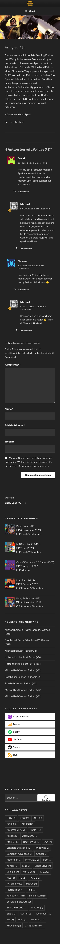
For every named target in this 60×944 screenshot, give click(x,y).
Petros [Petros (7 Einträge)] (31, 883)
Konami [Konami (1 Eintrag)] (12, 865)
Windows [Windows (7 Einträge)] (37, 919)
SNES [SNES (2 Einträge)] (11, 913)
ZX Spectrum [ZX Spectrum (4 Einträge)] (34, 925)
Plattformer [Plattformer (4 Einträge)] (15, 889)
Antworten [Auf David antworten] (23, 191)
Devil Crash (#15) (25, 526)
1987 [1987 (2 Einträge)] (11, 818)
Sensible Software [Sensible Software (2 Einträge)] (19, 901)
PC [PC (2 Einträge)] (22, 877)
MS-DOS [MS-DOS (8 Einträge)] (29, 871)
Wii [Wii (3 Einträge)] (10, 919)
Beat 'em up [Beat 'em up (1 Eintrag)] (31, 841)
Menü (30, 11)
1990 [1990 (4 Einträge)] (24, 818)
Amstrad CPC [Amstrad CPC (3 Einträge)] (16, 830)
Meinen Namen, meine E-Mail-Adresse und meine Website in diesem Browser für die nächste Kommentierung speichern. (28, 462)
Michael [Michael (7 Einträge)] (13, 871)
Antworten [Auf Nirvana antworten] (23, 289)
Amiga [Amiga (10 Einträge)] (27, 823)
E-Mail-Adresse (15, 425)
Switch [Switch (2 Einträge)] (25, 913)
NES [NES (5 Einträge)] (11, 877)
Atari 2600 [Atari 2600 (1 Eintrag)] (29, 835)
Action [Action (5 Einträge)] (12, 823)
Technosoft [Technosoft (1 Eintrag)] (43, 913)
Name (9, 409)
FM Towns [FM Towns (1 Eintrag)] (42, 847)
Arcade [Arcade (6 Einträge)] (12, 835)
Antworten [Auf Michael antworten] (26, 248)
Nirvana (22, 261)
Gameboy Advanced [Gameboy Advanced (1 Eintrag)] (19, 853)
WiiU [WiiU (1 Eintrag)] (22, 919)
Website (10, 441)
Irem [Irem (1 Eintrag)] (47, 859)
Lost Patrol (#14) (25, 580)
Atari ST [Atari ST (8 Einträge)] (13, 841)
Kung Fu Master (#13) (28, 598)
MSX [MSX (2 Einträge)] (44, 871)
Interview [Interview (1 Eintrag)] (32, 859)
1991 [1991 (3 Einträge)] (37, 818)
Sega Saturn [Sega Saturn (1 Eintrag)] (37, 895)
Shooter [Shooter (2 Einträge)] (36, 907)
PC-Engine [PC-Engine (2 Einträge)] (14, 883)
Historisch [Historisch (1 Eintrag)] (14, 859)
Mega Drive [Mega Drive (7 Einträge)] (43, 865)
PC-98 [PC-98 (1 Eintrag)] (35, 877)
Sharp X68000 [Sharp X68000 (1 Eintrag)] (16, 907)
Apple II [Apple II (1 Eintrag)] (35, 830)
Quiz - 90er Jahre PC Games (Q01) (35, 562)
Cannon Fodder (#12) (29, 670)
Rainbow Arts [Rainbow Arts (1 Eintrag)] (16, 895)
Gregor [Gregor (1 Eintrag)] (41, 853)
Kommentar (12, 364)
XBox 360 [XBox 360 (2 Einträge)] (14, 925)
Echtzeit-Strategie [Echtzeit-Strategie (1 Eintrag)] (18, 847)
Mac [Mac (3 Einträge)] (26, 865)
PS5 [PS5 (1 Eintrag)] (31, 889)
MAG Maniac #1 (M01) (28, 544)
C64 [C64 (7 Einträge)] (48, 841)
